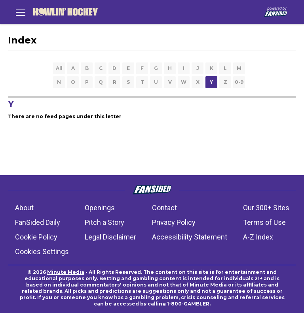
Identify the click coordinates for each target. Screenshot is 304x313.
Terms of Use (264, 222)
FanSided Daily (37, 222)
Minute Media (65, 272)
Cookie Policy (36, 237)
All (59, 68)
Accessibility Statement (189, 237)
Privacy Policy (174, 222)
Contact (164, 208)
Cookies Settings (42, 251)
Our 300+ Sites (266, 208)
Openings (100, 208)
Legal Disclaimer (110, 237)
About (24, 208)
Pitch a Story (104, 222)
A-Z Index (258, 237)
